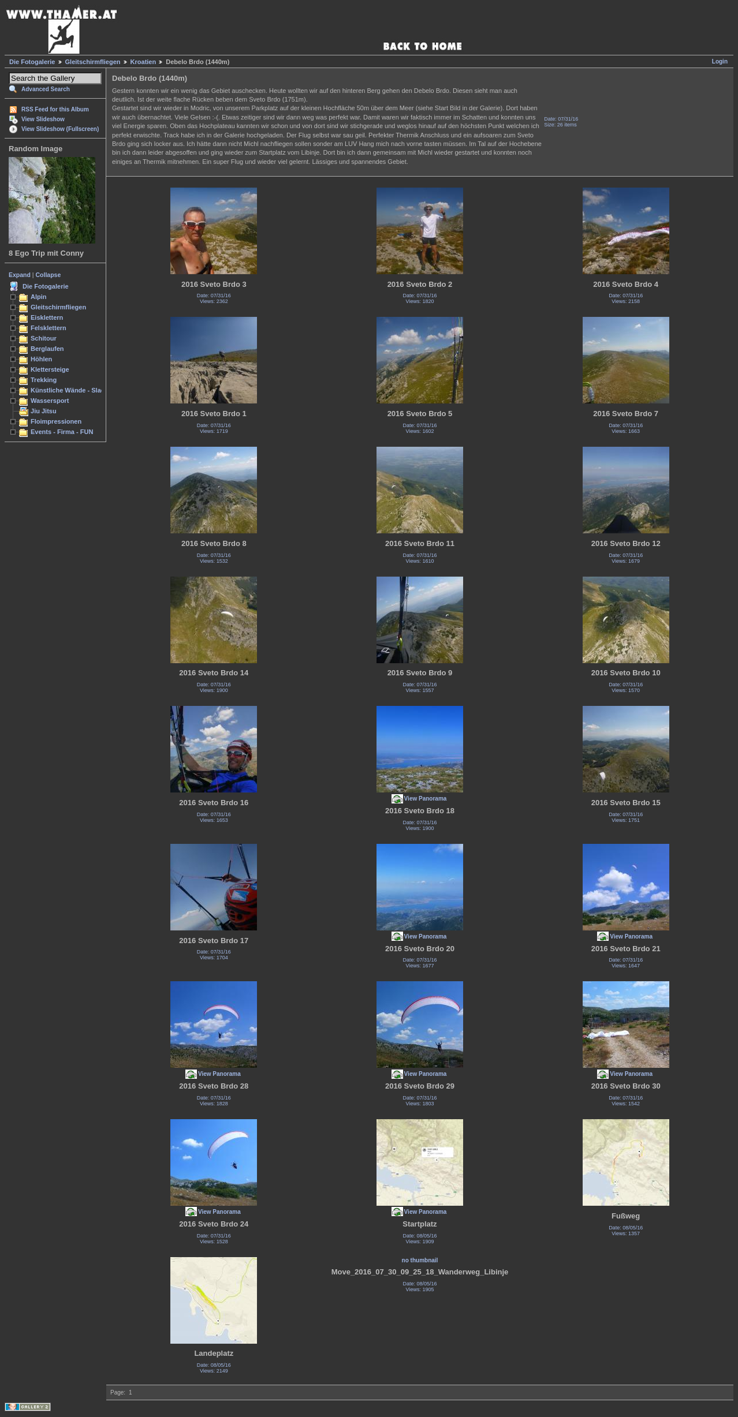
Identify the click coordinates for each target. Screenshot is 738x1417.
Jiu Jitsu (44, 410)
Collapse (48, 274)
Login (720, 61)
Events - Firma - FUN (62, 431)
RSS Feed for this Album (55, 109)
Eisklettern (47, 317)
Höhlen (41, 359)
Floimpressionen (56, 421)
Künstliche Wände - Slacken (73, 390)
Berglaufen (47, 348)
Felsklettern (48, 327)
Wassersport (50, 400)
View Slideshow (43, 119)
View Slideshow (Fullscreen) (60, 129)
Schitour (44, 338)
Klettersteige (50, 369)
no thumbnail (420, 1260)
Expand (20, 274)
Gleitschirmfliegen (93, 61)
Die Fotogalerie (32, 61)
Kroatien (143, 61)
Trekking (44, 379)
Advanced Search (45, 89)
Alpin (39, 296)
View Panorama (425, 798)
